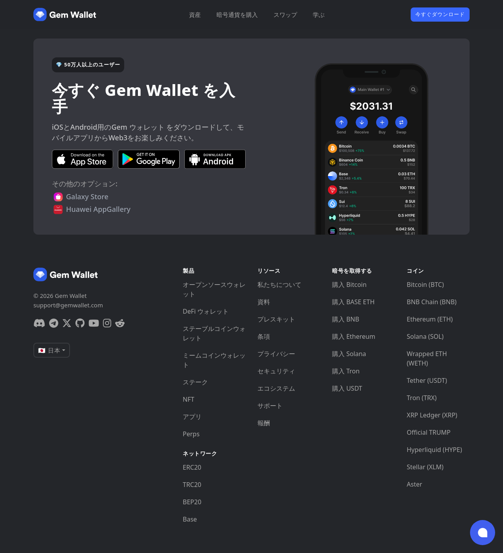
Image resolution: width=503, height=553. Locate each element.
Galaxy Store (87, 196)
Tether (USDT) (427, 380)
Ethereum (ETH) (430, 319)
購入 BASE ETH (353, 302)
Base (190, 519)
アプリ (192, 416)
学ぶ (319, 14)
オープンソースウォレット (214, 289)
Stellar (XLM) (425, 467)
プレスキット (276, 319)
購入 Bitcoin (349, 284)
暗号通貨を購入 (237, 14)
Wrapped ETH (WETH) (427, 358)
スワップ (285, 14)
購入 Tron (346, 371)
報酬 (263, 423)
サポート (270, 405)
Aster (414, 484)
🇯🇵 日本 (49, 350)
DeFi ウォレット (206, 311)
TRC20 (192, 484)
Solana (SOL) (425, 336)
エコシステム (276, 388)
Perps (191, 434)
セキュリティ (276, 371)
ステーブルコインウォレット (214, 333)
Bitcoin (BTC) (425, 284)
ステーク (195, 382)
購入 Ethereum (353, 336)
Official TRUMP (428, 432)
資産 (195, 14)
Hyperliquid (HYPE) (434, 449)
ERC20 (192, 467)
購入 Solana (349, 353)
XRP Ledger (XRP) (432, 415)
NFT (188, 399)
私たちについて (279, 284)
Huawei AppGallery (98, 209)
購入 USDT (347, 388)
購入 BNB (345, 319)
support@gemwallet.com (68, 305)
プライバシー (276, 353)
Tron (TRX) (422, 397)
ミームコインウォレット (214, 360)
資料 (263, 302)
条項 (263, 336)
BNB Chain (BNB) (432, 302)
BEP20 (192, 502)
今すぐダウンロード (440, 14)
